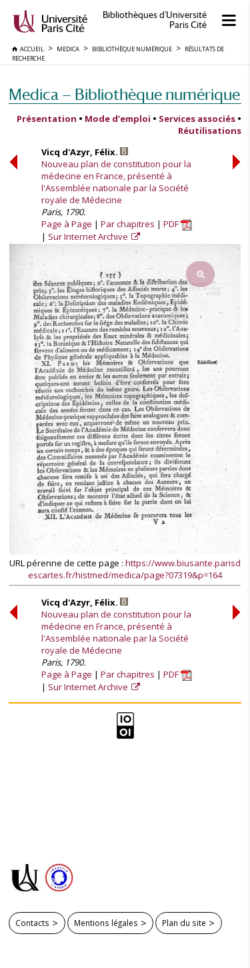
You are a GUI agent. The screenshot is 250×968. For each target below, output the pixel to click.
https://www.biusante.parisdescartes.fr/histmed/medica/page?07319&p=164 (134, 569)
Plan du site (184, 922)
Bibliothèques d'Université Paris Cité (155, 20)
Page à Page (66, 224)
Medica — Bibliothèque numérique (124, 94)
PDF (177, 224)
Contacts (32, 922)
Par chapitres (128, 224)
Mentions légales (106, 922)
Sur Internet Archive (89, 236)
